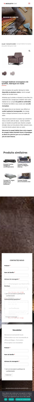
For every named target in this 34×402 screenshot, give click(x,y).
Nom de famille (9, 272)
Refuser (11, 399)
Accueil (3, 44)
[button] (29, 50)
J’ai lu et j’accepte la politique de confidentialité (14, 295)
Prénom (7, 265)
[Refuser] (32, 396)
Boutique (7, 286)
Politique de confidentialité (23, 399)
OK (6, 399)
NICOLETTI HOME (11, 44)
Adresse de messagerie (11, 279)
